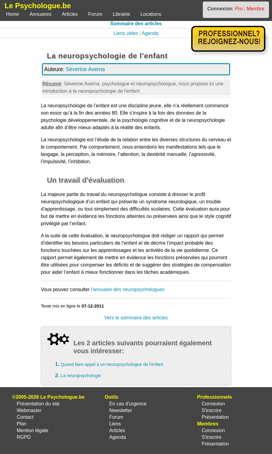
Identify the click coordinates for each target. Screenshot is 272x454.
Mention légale (32, 430)
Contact (25, 417)
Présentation (215, 417)
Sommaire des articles (136, 23)
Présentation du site (38, 403)
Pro (239, 8)
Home (12, 14)
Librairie (121, 14)
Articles (70, 14)
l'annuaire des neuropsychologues (128, 289)
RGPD (24, 437)
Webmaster (29, 410)
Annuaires (40, 14)
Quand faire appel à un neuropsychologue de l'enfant (112, 364)
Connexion (213, 403)
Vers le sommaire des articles (136, 317)
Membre (255, 8)
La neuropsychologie (81, 375)
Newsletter (120, 410)
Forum (95, 14)
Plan (21, 423)
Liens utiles (126, 33)
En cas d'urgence (128, 403)
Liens (115, 423)
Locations (151, 14)
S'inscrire (211, 410)
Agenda (150, 33)
